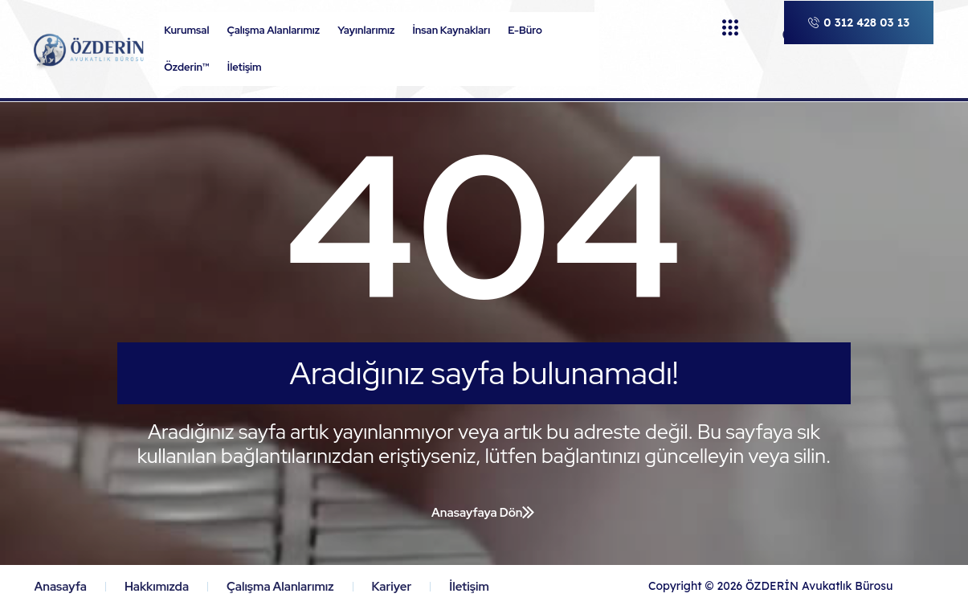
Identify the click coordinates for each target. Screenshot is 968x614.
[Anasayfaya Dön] (528, 512)
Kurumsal (190, 31)
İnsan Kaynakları (455, 31)
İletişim (244, 67)
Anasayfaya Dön (476, 513)
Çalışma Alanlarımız (277, 31)
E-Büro (529, 31)
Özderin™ (191, 67)
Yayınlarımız (369, 31)
